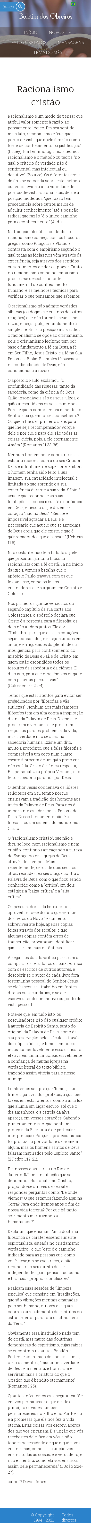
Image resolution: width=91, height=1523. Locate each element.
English (83, 4)
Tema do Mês (47, 52)
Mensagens (71, 42)
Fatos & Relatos (28, 42)
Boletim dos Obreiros (45, 16)
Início (30, 32)
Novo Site (60, 32)
